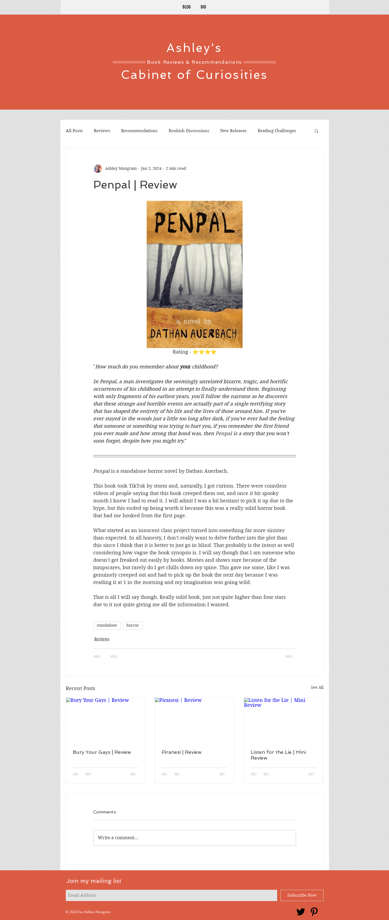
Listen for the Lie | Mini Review (278, 755)
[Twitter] (300, 912)
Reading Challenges (277, 130)
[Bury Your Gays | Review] (105, 720)
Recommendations (139, 130)
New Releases (233, 130)
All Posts (74, 130)
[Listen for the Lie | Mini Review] (283, 720)
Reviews (102, 130)
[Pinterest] (314, 912)
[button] (316, 131)
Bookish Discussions (189, 130)
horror (132, 625)
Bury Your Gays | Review (102, 752)
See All (317, 687)
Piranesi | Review (181, 752)
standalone (107, 625)
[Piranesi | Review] (194, 720)
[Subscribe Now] (301, 895)
